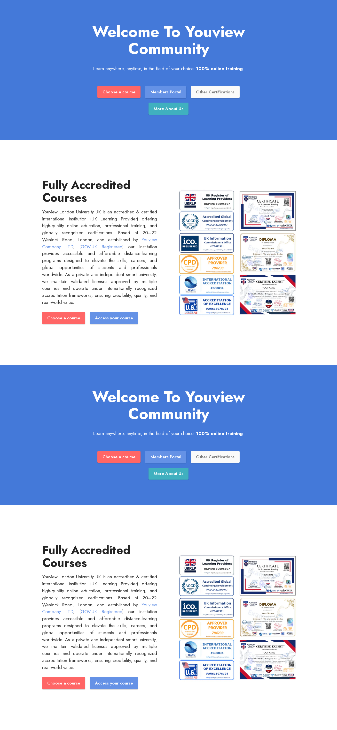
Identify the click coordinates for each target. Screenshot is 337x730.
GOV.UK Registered (101, 246)
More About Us (168, 108)
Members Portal (165, 92)
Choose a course (118, 92)
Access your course (114, 318)
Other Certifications (215, 92)
